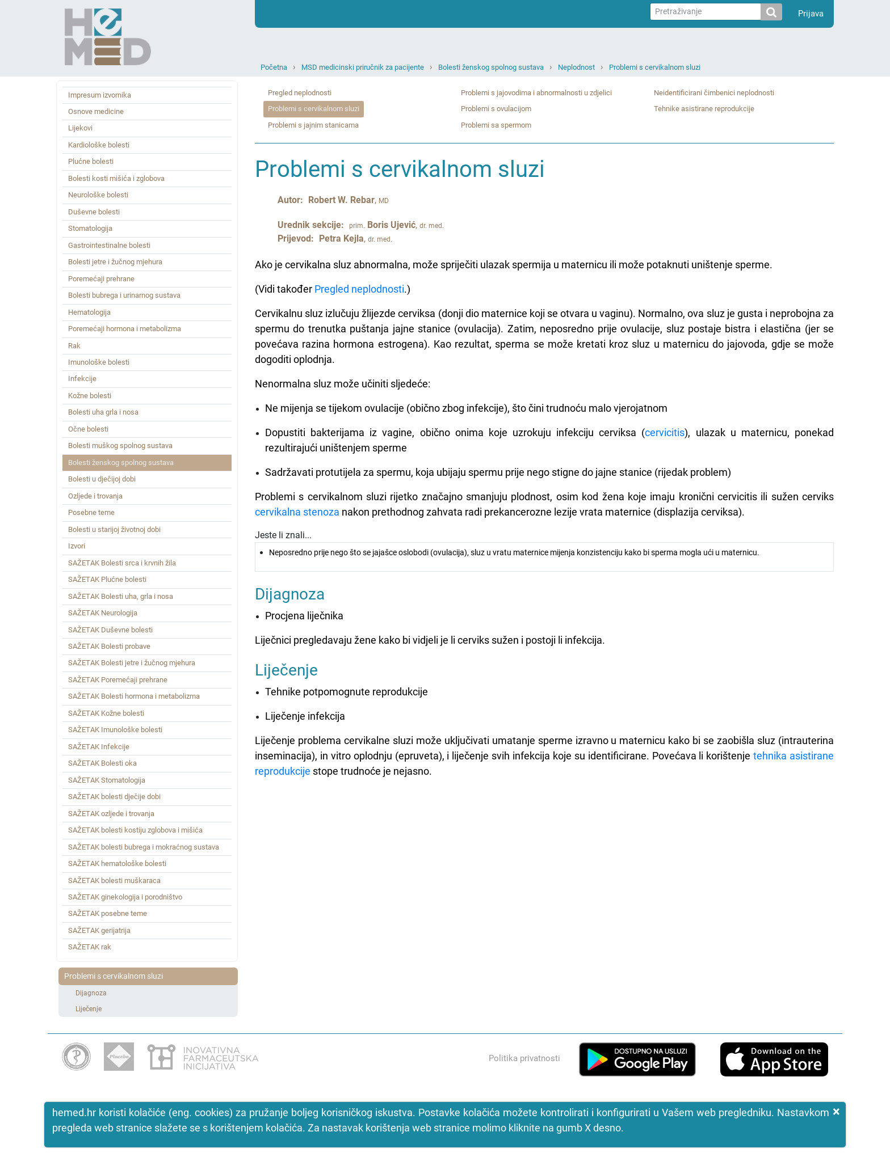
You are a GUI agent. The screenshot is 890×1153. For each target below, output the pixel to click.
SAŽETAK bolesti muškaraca (114, 880)
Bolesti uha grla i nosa (103, 412)
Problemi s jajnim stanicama (313, 125)
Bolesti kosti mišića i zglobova (116, 178)
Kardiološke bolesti (98, 145)
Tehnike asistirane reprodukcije (704, 108)
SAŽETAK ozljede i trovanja (111, 813)
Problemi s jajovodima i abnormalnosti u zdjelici (536, 92)
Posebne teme (91, 512)
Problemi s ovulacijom (496, 108)
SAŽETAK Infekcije (98, 746)
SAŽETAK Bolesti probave (109, 646)
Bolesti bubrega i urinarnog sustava (124, 295)
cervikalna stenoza (297, 512)
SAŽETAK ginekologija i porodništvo (125, 897)
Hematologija (89, 312)
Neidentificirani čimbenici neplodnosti (714, 92)
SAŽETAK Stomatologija (106, 780)
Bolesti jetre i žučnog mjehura (115, 261)
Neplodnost (576, 67)
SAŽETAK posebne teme (107, 913)
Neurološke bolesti (98, 195)
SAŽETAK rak (89, 947)
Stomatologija (90, 228)
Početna (274, 67)
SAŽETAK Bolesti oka (102, 763)
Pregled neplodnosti (299, 92)
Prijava (811, 14)
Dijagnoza (91, 993)
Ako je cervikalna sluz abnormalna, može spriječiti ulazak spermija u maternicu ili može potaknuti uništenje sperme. (514, 265)
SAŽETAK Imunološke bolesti (115, 729)
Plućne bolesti (91, 161)
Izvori (76, 546)
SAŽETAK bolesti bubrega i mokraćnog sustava (143, 847)
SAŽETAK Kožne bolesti (106, 713)
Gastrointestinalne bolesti (109, 245)
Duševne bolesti (94, 212)
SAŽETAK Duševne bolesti (110, 630)
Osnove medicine (96, 111)
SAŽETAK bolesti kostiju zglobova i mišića (135, 830)
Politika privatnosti (524, 1058)
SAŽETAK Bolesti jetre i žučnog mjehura (131, 662)
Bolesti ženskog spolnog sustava (491, 67)
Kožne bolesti (89, 395)
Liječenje (88, 1009)
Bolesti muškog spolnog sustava (120, 445)
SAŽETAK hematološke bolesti (117, 863)
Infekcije (82, 378)
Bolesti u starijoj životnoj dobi (114, 529)
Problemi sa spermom (496, 125)
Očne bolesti (88, 429)
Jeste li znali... (544, 551)
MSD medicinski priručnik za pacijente (362, 67)
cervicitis (665, 432)
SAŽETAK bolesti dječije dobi (114, 796)
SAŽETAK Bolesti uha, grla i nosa (120, 596)
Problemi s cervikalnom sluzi (654, 67)
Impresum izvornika (99, 95)
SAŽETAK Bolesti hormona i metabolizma (134, 696)
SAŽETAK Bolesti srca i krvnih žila (122, 563)
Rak (74, 345)
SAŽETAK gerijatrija (99, 930)
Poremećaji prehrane (101, 278)
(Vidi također (284, 289)
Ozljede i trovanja (95, 496)
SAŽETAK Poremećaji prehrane (117, 679)
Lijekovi (80, 128)
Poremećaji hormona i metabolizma (124, 328)
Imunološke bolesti (98, 362)
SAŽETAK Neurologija (102, 613)
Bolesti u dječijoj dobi (102, 479)
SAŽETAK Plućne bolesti (107, 579)
